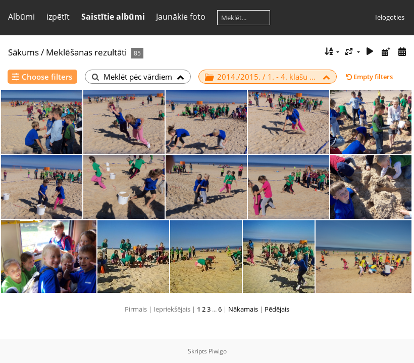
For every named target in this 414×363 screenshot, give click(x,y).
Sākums (23, 52)
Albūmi (21, 16)
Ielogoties (389, 17)
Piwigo (218, 351)
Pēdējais (277, 309)
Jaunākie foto (180, 16)
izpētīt (58, 16)
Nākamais (243, 309)
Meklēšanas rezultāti (86, 52)
